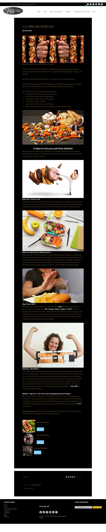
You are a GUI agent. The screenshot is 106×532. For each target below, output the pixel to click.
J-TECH (59, 516)
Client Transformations (10, 509)
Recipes (6, 516)
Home (5, 505)
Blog (5, 515)
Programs (7, 511)
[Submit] (97, 507)
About (6, 507)
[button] (53, 426)
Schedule (7, 513)
